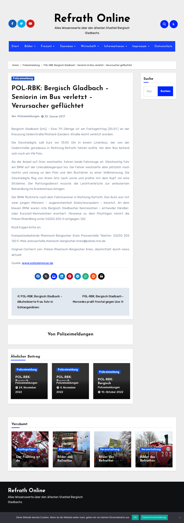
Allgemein (65, 448)
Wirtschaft (89, 46)
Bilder (29, 46)
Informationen (114, 46)
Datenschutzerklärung (154, 517)
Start (15, 46)
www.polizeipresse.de (37, 263)
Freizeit (47, 46)
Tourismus (67, 46)
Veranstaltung (109, 448)
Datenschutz (163, 46)
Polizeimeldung (23, 78)
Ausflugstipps (26, 448)
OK (135, 517)
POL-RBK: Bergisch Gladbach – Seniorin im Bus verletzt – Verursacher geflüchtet (62, 97)
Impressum (140, 46)
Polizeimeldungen (28, 116)
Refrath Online (92, 19)
